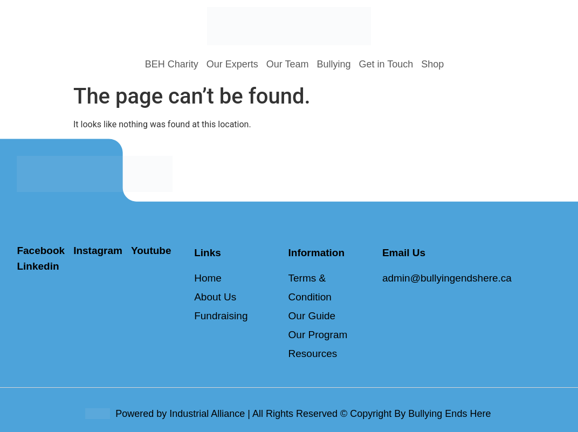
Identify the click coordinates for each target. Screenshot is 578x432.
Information (316, 252)
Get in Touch (386, 64)
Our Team (287, 64)
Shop (432, 64)
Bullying (333, 64)
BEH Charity (171, 64)
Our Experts (232, 64)
